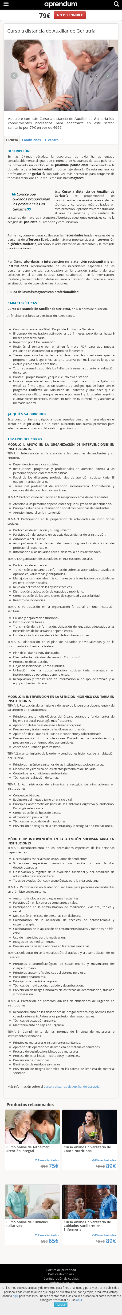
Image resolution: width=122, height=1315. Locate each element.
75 (54, 1166)
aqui (15, 1296)
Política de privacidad (61, 1270)
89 (111, 1166)
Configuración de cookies (61, 1278)
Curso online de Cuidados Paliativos (27, 1224)
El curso (12, 140)
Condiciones (31, 140)
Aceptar (61, 1304)
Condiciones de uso (61, 1283)
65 (54, 1241)
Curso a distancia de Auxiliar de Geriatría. (71, 1086)
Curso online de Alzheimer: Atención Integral (28, 1149)
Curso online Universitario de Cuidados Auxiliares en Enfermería (87, 1226)
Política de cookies (61, 1274)
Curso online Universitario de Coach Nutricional (87, 1149)
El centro (52, 140)
